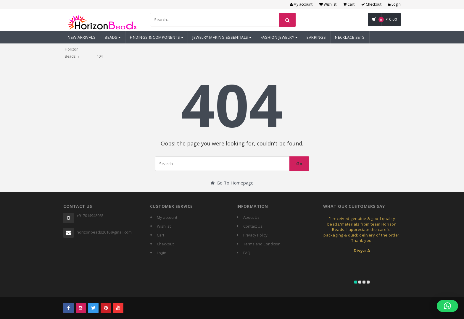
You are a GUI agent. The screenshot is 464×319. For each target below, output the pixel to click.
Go (299, 163)
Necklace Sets (350, 37)
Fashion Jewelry (279, 37)
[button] (447, 306)
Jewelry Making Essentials (222, 37)
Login (394, 4)
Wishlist (327, 4)
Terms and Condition (262, 244)
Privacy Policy (255, 235)
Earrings (316, 37)
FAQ (246, 252)
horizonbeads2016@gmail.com (104, 232)
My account (301, 4)
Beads (113, 37)
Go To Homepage (232, 183)
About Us (251, 217)
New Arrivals (82, 37)
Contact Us (252, 226)
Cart (349, 4)
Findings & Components (156, 37)
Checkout (371, 4)
